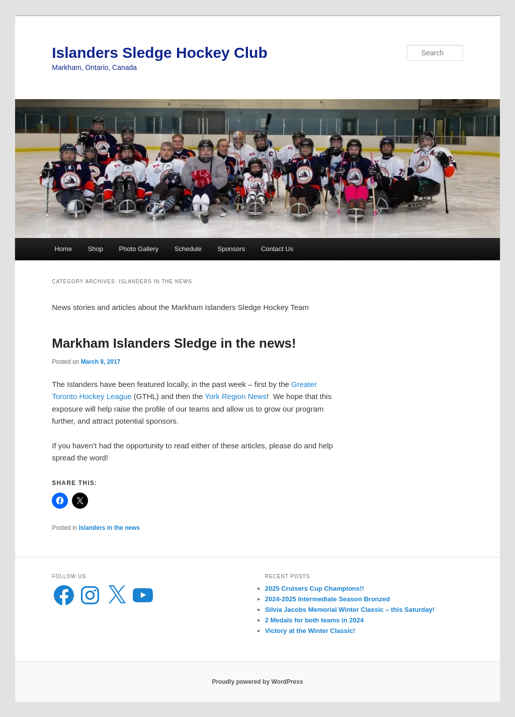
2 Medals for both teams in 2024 (314, 620)
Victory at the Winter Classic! (310, 630)
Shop (95, 249)
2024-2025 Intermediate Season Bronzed (327, 599)
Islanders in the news (109, 527)
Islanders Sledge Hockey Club (159, 52)
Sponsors (231, 249)
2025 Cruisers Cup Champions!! (314, 588)
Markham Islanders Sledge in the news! (174, 343)
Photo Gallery (139, 249)
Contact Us (277, 249)
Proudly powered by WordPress (257, 681)
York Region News (236, 396)
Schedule (188, 249)
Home (63, 249)
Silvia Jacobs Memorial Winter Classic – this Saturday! (350, 609)
